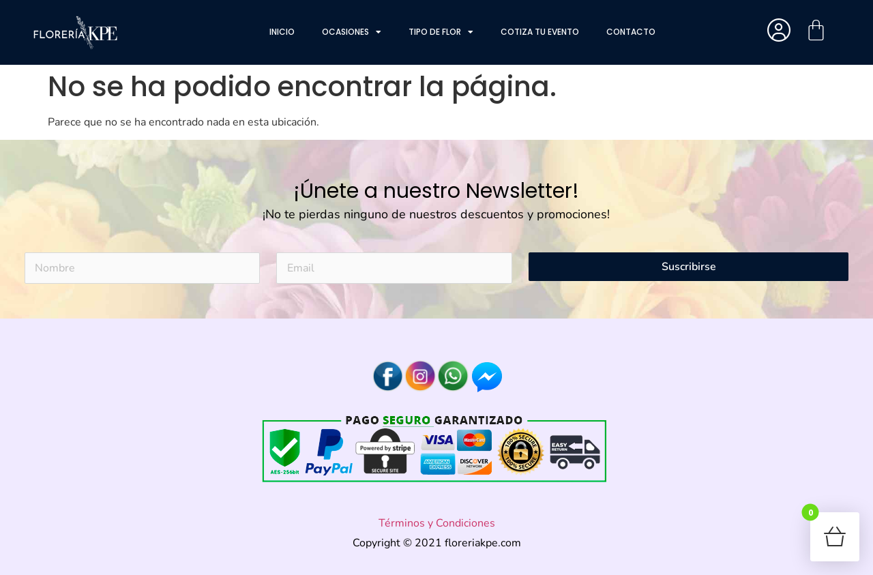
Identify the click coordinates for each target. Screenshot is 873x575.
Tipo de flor (441, 32)
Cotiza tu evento (540, 32)
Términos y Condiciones (437, 523)
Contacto (630, 32)
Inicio (282, 32)
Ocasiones (351, 32)
